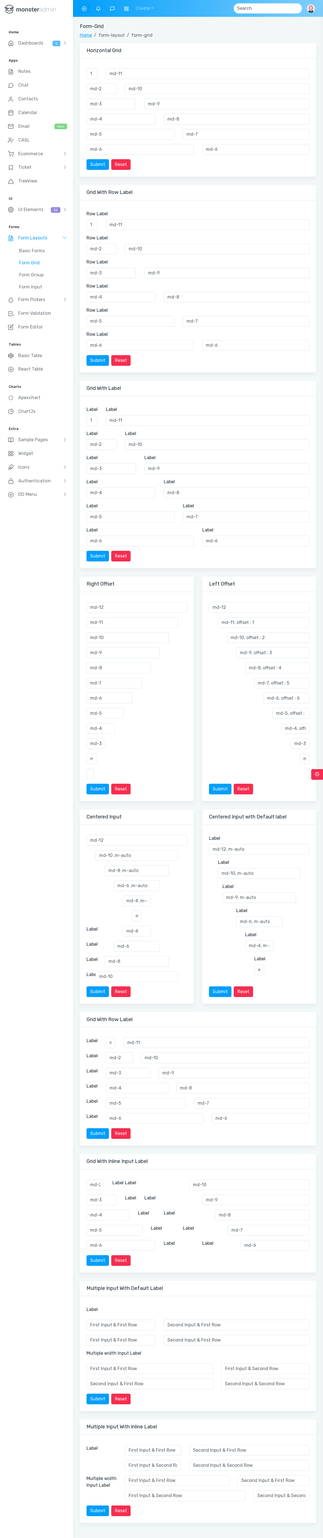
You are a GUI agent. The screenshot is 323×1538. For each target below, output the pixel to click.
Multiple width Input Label (114, 1353)
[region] (36, 769)
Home (86, 35)
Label (92, 409)
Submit (97, 164)
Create (143, 8)
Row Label (97, 213)
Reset (121, 164)
